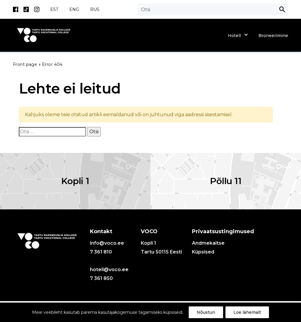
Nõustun (206, 312)
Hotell (234, 35)
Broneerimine (273, 35)
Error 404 (52, 64)
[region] (150, 312)
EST (54, 9)
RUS (94, 9)
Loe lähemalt (247, 312)
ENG (74, 9)
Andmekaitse (208, 243)
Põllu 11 (225, 181)
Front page (26, 64)
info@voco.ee (107, 243)
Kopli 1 (75, 181)
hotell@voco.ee (109, 269)
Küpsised (203, 252)
